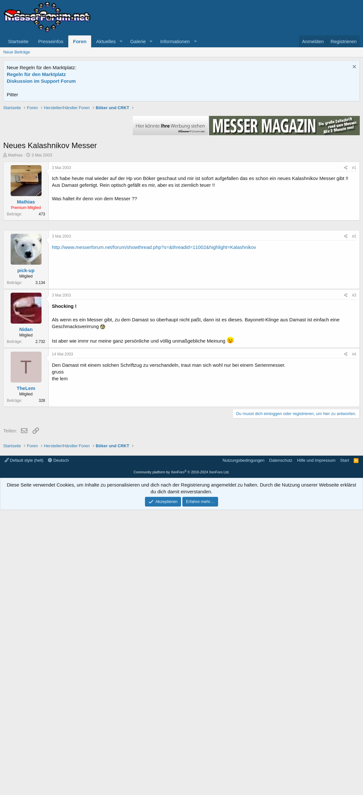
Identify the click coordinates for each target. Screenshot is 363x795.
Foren (80, 41)
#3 (354, 488)
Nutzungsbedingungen (243, 745)
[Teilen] (346, 259)
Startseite (18, 41)
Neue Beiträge (16, 52)
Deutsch (58, 745)
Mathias (15, 246)
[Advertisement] (181, 150)
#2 (354, 429)
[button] (120, 41)
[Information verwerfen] (353, 67)
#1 (354, 259)
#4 (354, 547)
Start (344, 745)
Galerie (138, 41)
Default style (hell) (24, 745)
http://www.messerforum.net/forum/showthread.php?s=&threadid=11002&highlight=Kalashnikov (154, 440)
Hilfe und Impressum (316, 745)
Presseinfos (50, 41)
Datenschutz (280, 745)
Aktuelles (106, 41)
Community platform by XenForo (182, 757)
